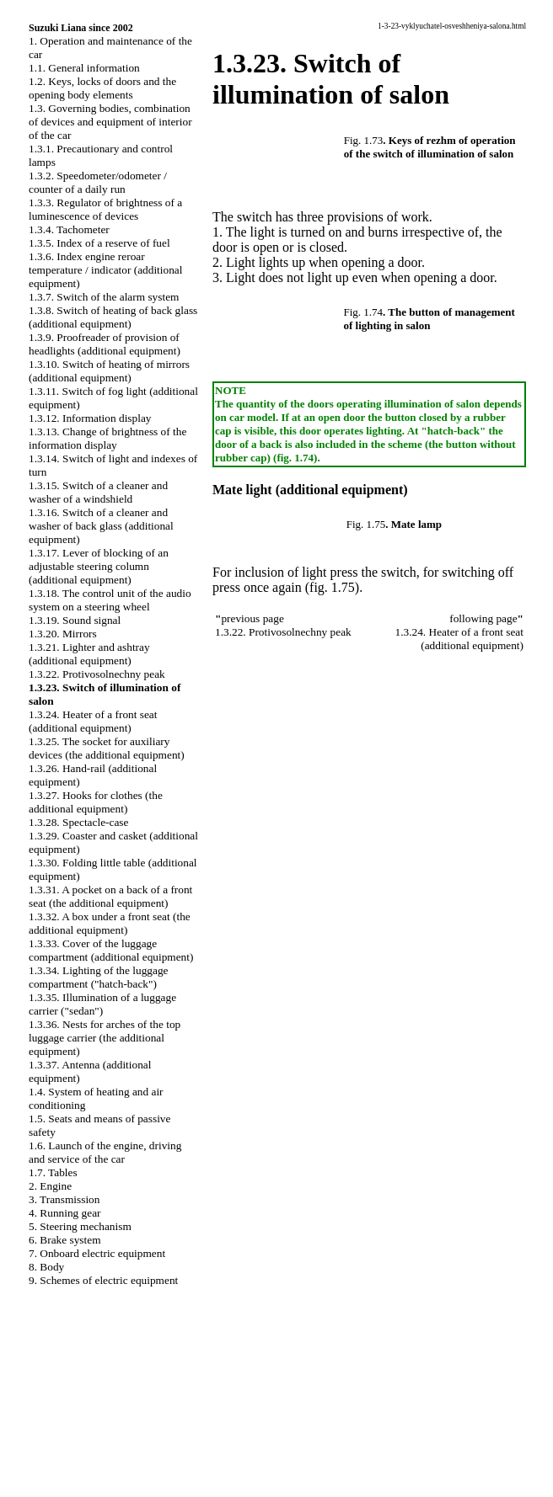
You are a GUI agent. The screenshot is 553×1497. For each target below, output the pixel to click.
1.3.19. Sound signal (75, 620)
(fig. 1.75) (332, 587)
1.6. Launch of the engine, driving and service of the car (105, 1152)
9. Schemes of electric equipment (103, 1280)
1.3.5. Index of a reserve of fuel (99, 243)
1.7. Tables (53, 1172)
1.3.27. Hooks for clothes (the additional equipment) (96, 802)
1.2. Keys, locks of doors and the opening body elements (102, 88)
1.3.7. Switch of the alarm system (104, 296)
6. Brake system (65, 1239)
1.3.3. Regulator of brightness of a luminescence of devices (105, 209)
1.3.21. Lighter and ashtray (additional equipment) (89, 654)
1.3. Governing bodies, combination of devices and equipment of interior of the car (110, 121)
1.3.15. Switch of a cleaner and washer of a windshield (98, 492)
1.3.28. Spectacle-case (78, 822)
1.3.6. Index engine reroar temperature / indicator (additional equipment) (105, 270)
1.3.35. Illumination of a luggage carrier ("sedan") (102, 1004)
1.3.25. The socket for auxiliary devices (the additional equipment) (107, 748)
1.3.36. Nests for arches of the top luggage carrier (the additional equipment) (104, 1037)
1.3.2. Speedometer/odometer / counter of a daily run (98, 182)
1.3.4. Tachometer (69, 229)
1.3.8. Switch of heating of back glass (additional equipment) (113, 317)
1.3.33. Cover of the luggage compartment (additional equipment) (111, 950)
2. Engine (50, 1186)
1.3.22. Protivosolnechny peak (97, 674)
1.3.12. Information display (90, 418)
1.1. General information (84, 67)
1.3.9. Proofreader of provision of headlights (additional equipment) (104, 344)
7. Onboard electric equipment (97, 1253)
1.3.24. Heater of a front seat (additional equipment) (93, 721)
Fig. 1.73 (364, 140)
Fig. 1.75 (366, 524)
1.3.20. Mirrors (63, 633)
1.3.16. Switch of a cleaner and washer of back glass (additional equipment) (101, 526)
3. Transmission (64, 1199)
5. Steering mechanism (80, 1226)
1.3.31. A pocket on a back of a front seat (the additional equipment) (110, 896)
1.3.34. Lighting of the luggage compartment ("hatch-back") (98, 977)
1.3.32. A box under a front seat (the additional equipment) (110, 923)
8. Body (46, 1266)
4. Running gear (65, 1213)
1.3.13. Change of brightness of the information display (107, 438)
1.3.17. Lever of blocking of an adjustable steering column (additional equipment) (99, 566)
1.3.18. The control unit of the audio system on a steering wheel (110, 600)
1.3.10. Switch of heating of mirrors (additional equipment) (109, 371)
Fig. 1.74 (363, 312)
